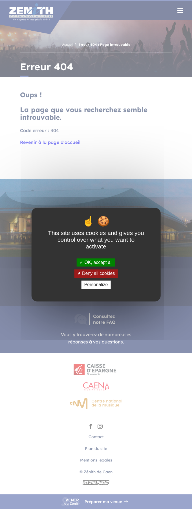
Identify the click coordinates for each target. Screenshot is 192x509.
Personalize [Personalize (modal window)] (96, 284)
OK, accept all (96, 262)
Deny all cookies (96, 273)
